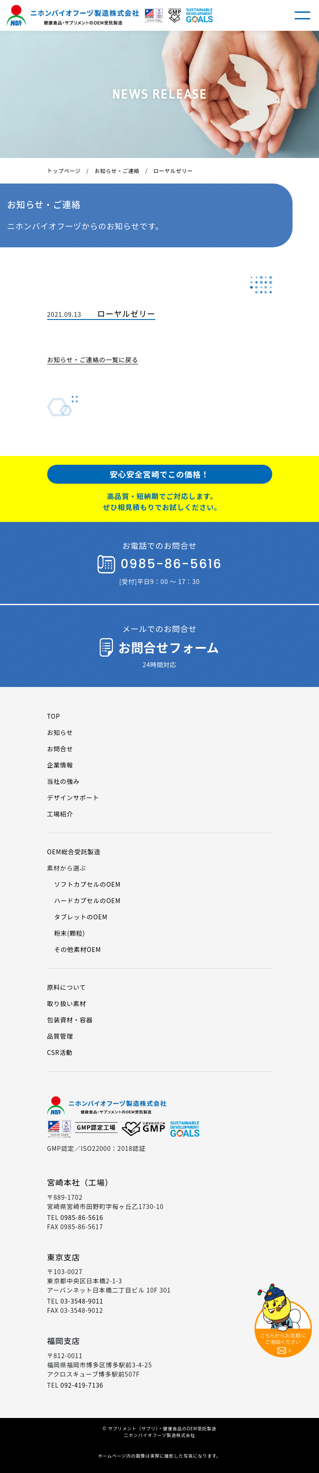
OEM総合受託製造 (74, 851)
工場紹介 (60, 813)
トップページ (64, 170)
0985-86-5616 (81, 1217)
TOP (53, 716)
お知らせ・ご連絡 (116, 170)
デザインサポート (73, 797)
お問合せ (60, 748)
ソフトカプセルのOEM (87, 884)
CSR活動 (60, 1052)
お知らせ (60, 732)
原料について (66, 987)
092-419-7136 (81, 1385)
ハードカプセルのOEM (87, 900)
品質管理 (60, 1036)
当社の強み (63, 781)
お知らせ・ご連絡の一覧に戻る (93, 359)
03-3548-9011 (81, 1301)
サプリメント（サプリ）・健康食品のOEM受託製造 (162, 1428)
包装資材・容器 (70, 1019)
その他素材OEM (77, 949)
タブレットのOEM (81, 916)
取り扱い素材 (66, 1003)
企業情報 (60, 764)
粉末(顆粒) (69, 933)
